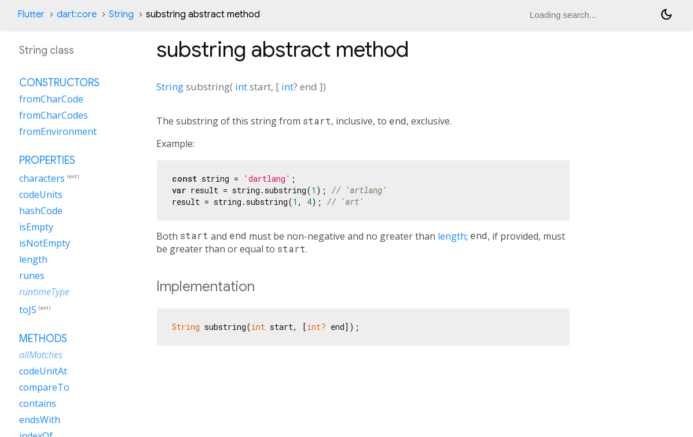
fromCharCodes (53, 115)
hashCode (41, 210)
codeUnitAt (43, 371)
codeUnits (41, 194)
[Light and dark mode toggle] (666, 14)
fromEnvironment (58, 131)
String (121, 14)
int (241, 86)
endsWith (39, 419)
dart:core (77, 14)
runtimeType (44, 291)
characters (42, 178)
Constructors (59, 82)
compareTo (44, 387)
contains (37, 403)
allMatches (41, 354)
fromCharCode (51, 99)
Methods (43, 338)
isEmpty (36, 227)
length (452, 236)
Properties (47, 160)
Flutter (31, 14)
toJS (27, 309)
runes (32, 275)
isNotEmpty (44, 243)
